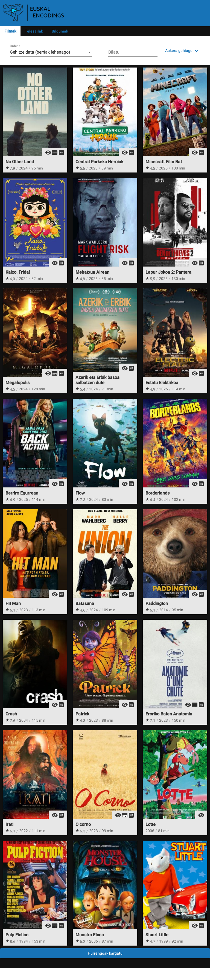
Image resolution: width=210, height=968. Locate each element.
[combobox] (51, 52)
